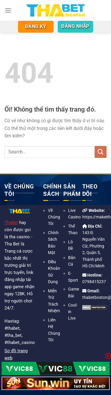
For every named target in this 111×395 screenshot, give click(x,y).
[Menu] (8, 10)
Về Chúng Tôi (54, 217)
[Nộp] (101, 152)
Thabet (11, 222)
